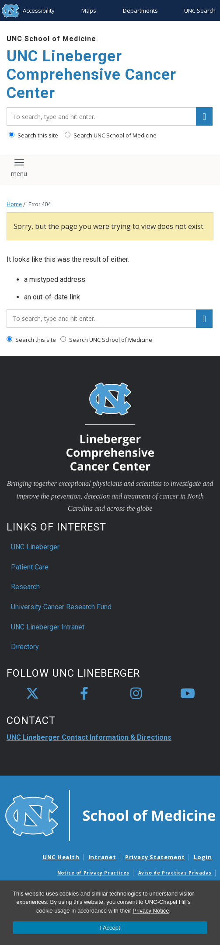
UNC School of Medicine (51, 39)
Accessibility (39, 10)
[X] (32, 693)
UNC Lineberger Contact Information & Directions (89, 737)
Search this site (33, 135)
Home (14, 204)
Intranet (102, 857)
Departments (140, 10)
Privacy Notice (151, 910)
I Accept (110, 927)
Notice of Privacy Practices (93, 873)
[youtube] (188, 693)
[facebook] (84, 693)
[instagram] (136, 693)
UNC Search (200, 10)
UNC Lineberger (35, 547)
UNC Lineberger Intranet (47, 627)
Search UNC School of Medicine (111, 135)
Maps (88, 10)
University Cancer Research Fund (61, 607)
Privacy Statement (155, 857)
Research (25, 587)
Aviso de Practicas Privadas (175, 873)
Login (203, 857)
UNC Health (61, 857)
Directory (25, 647)
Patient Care (30, 567)
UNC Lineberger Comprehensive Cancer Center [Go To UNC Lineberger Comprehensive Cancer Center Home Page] (91, 74)
